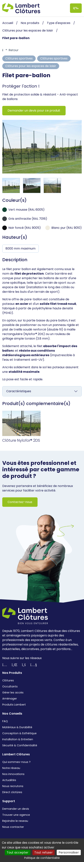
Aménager (9, 698)
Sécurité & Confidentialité (19, 745)
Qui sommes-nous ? (16, 762)
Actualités (9, 780)
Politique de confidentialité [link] (42, 858)
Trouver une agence (16, 815)
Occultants (10, 686)
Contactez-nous (20, 502)
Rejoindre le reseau (15, 821)
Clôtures (8, 680)
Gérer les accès (13, 692)
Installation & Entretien (17, 739)
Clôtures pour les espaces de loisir (30, 66)
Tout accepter (17, 852)
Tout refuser (43, 852)
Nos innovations (13, 774)
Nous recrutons (12, 786)
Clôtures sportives (19, 58)
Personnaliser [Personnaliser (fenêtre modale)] (69, 852)
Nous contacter (13, 827)
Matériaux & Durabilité (17, 727)
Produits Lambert (14, 704)
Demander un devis (15, 809)
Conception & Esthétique (19, 733)
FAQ (5, 721)
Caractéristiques (18, 391)
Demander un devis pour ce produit (34, 110)
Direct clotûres (12, 792)
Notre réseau (11, 768)
